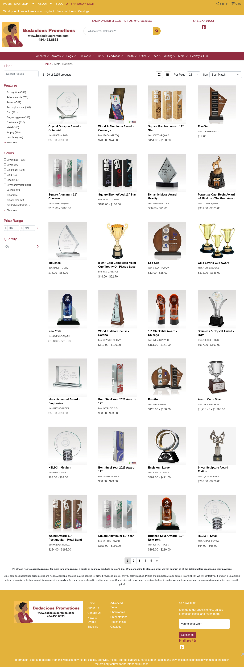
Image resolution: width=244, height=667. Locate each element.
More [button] (181, 56)
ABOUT (43, 3)
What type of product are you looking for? (28, 11)
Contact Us (94, 612)
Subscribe (187, 634)
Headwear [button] (113, 56)
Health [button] (130, 56)
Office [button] (143, 56)
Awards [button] (56, 56)
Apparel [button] (41, 56)
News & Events (92, 619)
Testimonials (118, 621)
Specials (93, 626)
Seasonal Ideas (66, 11)
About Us (93, 608)
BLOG (59, 3)
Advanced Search (116, 605)
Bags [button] (69, 56)
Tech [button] (155, 56)
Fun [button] (99, 56)
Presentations (118, 617)
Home (91, 603)
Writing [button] (168, 56)
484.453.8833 (203, 21)
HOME (7, 3)
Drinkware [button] (84, 56)
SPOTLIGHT (22, 3)
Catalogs (83, 11)
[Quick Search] (118, 31)
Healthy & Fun (199, 56)
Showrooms (117, 612)
